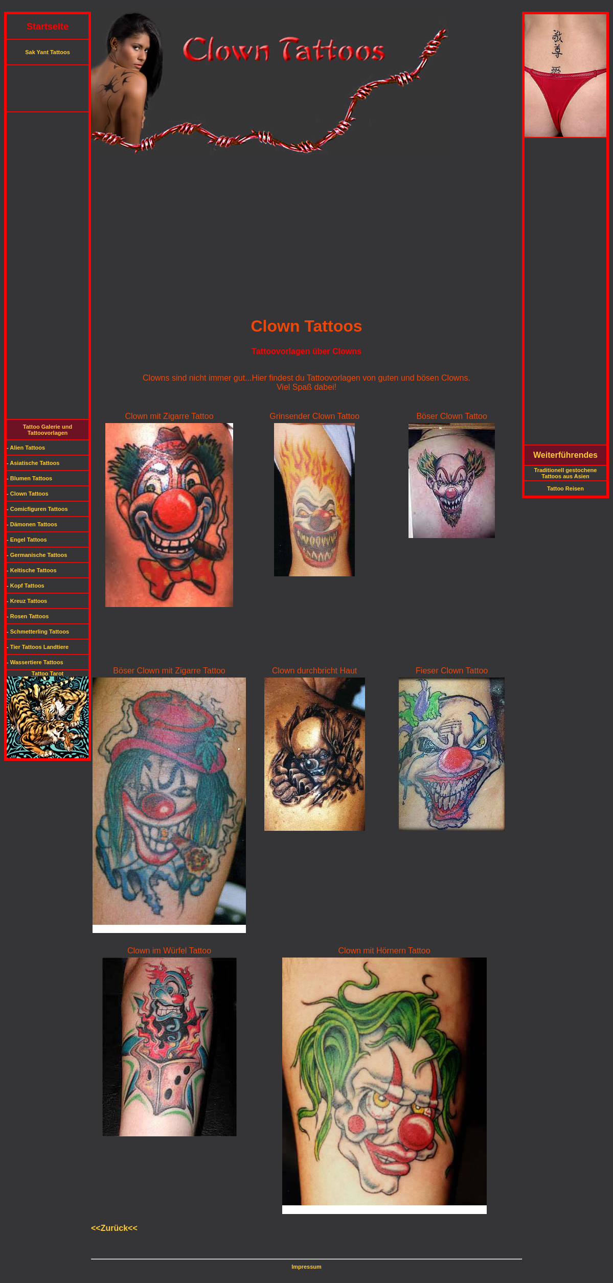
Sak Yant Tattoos (47, 52)
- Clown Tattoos (28, 494)
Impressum (306, 1267)
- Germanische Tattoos (37, 555)
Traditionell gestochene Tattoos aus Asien (565, 473)
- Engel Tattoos (27, 539)
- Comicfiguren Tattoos (37, 509)
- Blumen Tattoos (29, 478)
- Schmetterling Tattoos (38, 631)
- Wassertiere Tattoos (35, 662)
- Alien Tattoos (26, 448)
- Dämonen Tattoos (32, 524)
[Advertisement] (307, 8)
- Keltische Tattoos (32, 570)
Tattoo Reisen (565, 488)
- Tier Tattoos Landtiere (38, 647)
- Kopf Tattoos (25, 585)
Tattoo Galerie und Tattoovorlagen (47, 430)
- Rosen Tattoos (28, 616)
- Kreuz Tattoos (27, 601)
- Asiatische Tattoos (33, 463)
